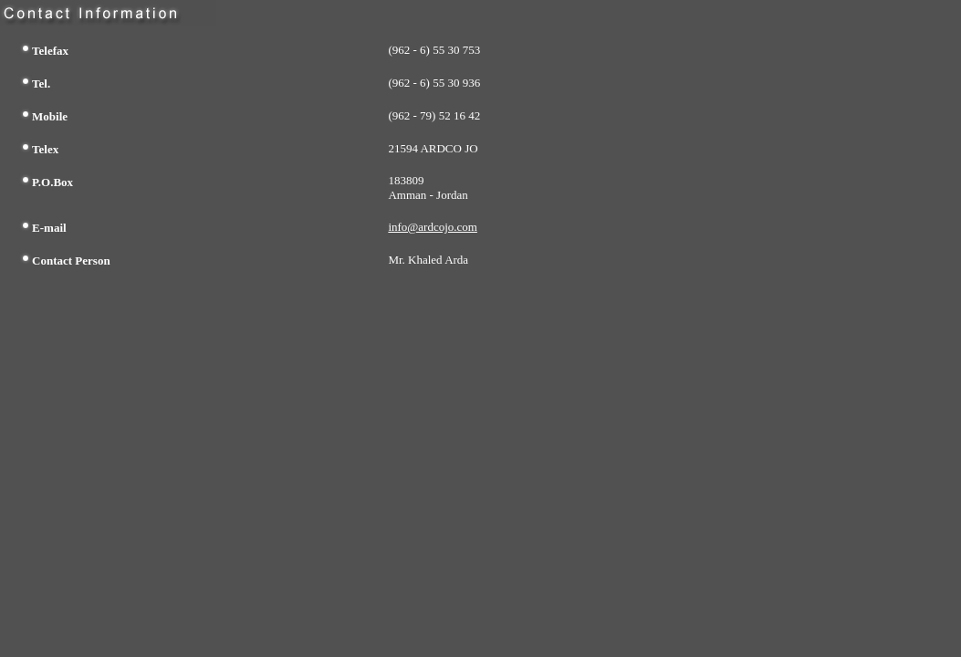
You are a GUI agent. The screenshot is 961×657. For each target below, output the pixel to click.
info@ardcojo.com (432, 227)
